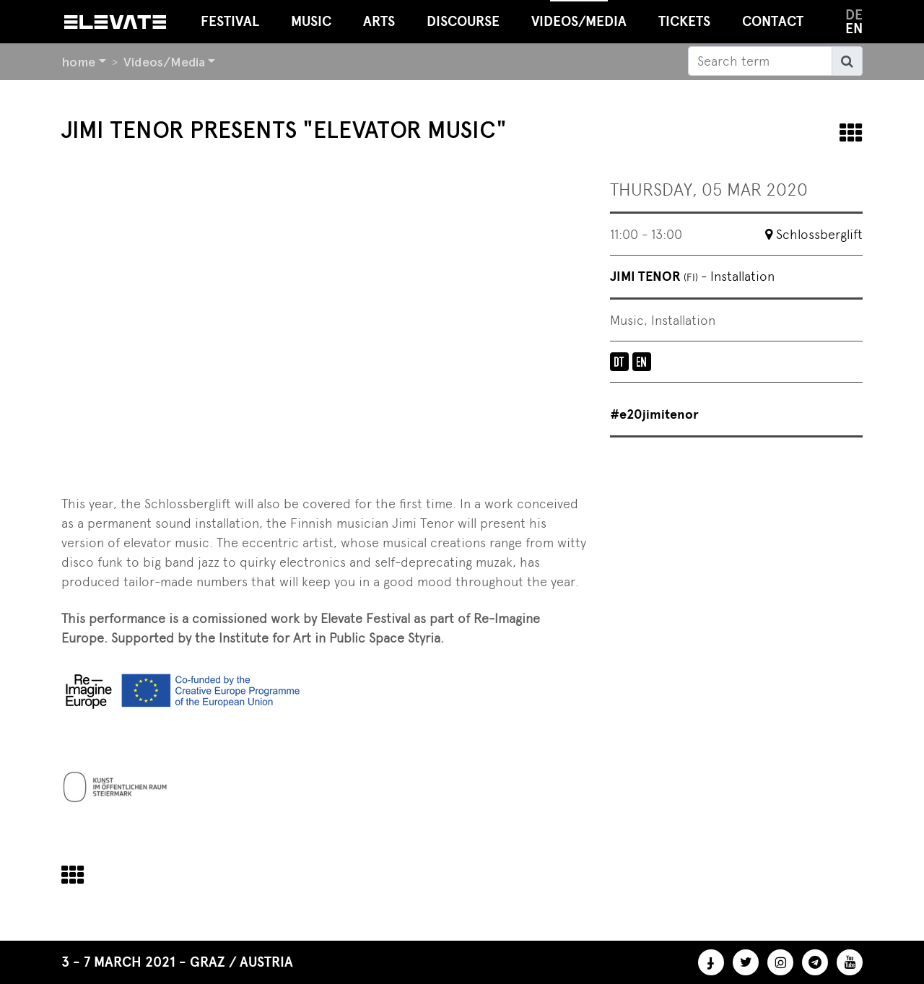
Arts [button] (379, 21)
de (854, 15)
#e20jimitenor (654, 414)
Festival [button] (230, 21)
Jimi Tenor (692, 276)
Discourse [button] (463, 21)
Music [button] (311, 21)
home (78, 61)
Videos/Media (164, 61)
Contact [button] (772, 21)
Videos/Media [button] (579, 15)
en (854, 28)
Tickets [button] (684, 21)
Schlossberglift (819, 234)
